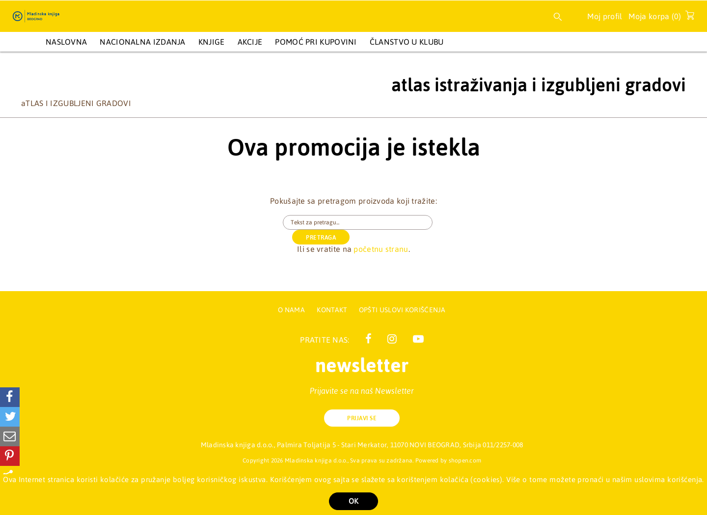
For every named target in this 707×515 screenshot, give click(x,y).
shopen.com (465, 460)
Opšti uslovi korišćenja (402, 310)
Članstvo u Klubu (407, 41)
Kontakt (333, 310)
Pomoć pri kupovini (315, 41)
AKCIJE (250, 41)
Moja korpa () (658, 18)
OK (353, 501)
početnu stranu (381, 234)
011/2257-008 (503, 445)
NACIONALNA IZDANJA (142, 41)
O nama (291, 310)
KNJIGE (211, 41)
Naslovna (66, 41)
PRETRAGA (471, 222)
